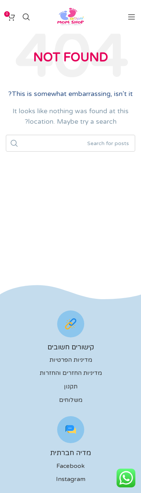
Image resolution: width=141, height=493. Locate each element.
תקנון (70, 386)
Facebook (70, 466)
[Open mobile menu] (131, 16)
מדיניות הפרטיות (70, 360)
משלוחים (70, 400)
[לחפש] (26, 16)
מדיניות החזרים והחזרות (70, 373)
